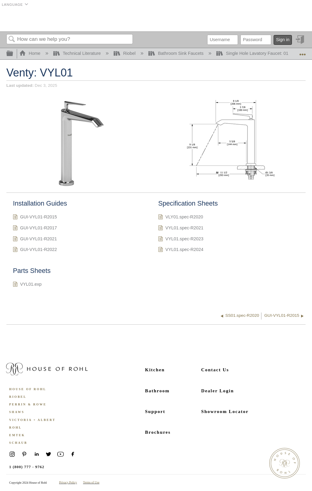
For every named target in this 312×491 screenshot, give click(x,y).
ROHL (15, 427)
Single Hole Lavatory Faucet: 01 (252, 53)
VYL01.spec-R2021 (180, 228)
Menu (298, 19)
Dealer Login (217, 390)
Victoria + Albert (32, 420)
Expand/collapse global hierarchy (13, 54)
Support (155, 411)
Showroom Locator (224, 411)
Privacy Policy (68, 482)
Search (11, 39)
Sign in (282, 39)
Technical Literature (77, 53)
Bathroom (157, 390)
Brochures (158, 432)
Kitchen (155, 369)
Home (30, 53)
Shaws (16, 412)
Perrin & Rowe (27, 404)
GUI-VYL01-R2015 (35, 217)
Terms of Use (91, 482)
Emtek (17, 435)
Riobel (125, 53)
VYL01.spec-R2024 (180, 250)
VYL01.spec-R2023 (180, 239)
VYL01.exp (27, 285)
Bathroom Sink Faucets (176, 53)
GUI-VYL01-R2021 (35, 239)
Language (12, 4)
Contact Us (215, 369)
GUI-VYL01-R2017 (35, 228)
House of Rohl (27, 389)
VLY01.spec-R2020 (180, 217)
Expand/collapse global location (302, 52)
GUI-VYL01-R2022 (35, 250)
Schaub (18, 442)
